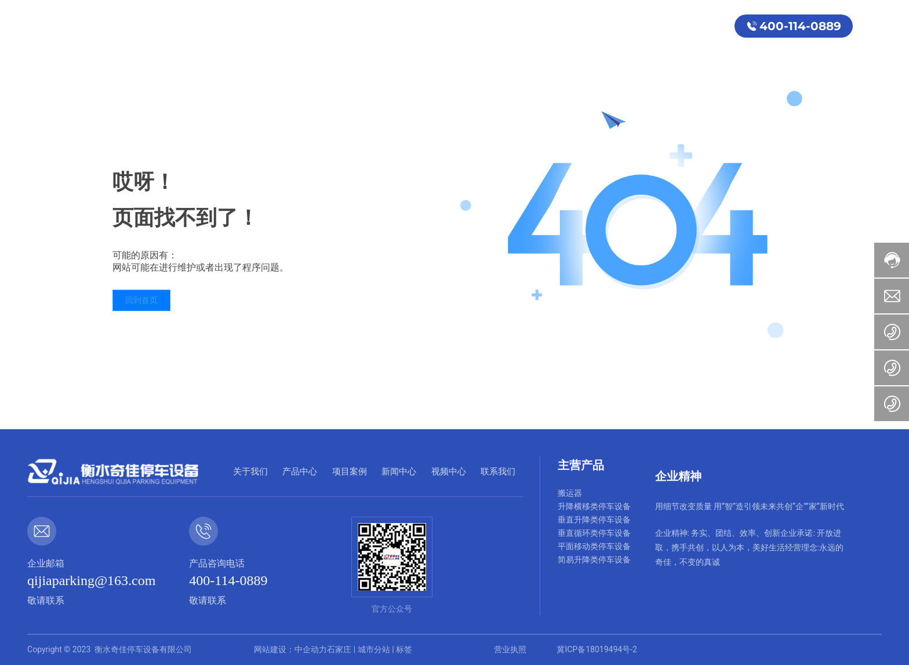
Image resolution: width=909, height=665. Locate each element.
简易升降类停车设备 (594, 559)
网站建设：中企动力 (290, 649)
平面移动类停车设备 (594, 546)
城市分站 (374, 649)
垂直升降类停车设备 (594, 519)
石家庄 (339, 649)
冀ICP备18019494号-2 (597, 649)
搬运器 (570, 493)
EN (867, 26)
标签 (404, 649)
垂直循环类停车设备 (594, 533)
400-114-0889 (800, 26)
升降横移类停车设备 (594, 506)
